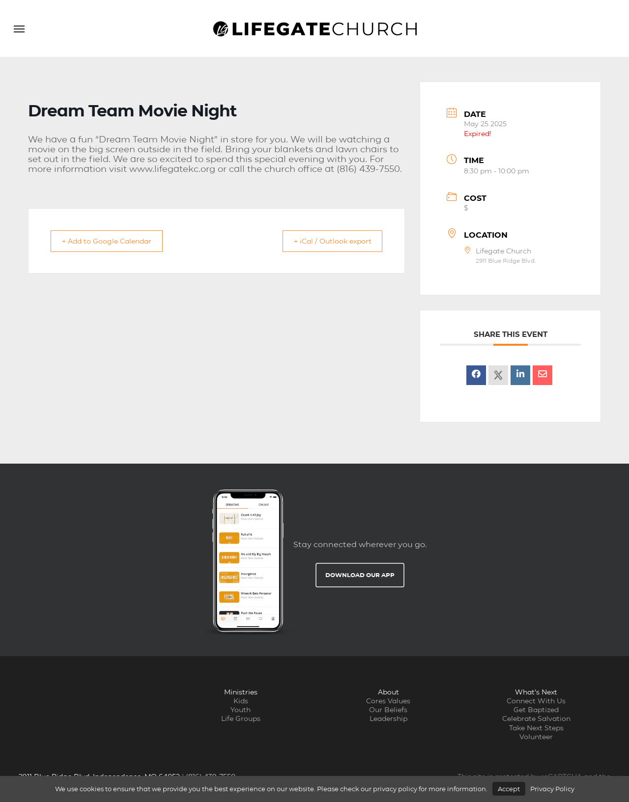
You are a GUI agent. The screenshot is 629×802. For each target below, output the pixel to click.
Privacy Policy (552, 789)
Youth (240, 709)
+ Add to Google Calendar (112, 241)
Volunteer (536, 736)
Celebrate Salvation (536, 718)
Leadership (388, 718)
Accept (509, 789)
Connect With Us (536, 700)
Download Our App (360, 575)
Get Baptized (536, 709)
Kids (240, 700)
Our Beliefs (388, 709)
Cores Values (388, 700)
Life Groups (240, 718)
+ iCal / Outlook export (327, 241)
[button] (19, 28)
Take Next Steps (536, 727)
